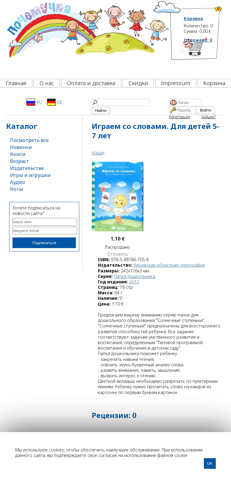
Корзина (193, 18)
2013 (134, 282)
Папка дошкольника (134, 276)
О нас (47, 83)
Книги (18, 154)
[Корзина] (203, 56)
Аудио (17, 182)
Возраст (19, 161)
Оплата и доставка (91, 83)
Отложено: (198, 40)
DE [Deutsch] (54, 102)
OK (210, 463)
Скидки (138, 83)
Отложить (117, 254)
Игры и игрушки (30, 175)
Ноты (16, 189)
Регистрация (179, 116)
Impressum (175, 83)
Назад (98, 153)
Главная (16, 83)
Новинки (21, 147)
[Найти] (121, 102)
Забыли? (208, 116)
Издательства (27, 168)
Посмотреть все (29, 140)
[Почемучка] (87, 37)
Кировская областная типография (169, 265)
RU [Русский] (34, 102)
